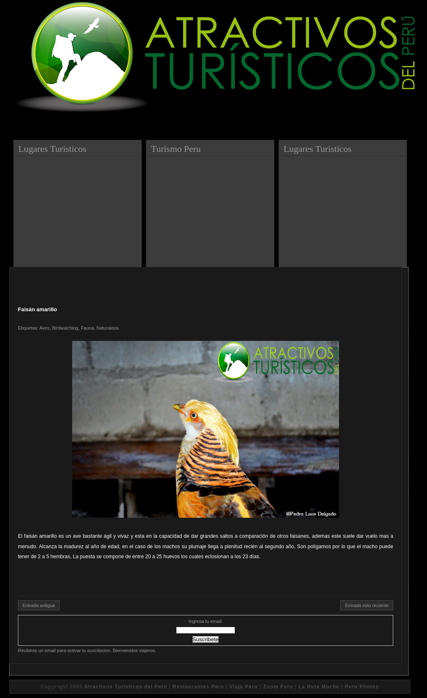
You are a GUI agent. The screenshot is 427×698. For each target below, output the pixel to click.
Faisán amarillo (37, 309)
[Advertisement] (78, 208)
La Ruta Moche (319, 687)
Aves (44, 327)
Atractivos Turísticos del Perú (125, 687)
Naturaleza (107, 327)
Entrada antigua (39, 605)
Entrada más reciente (367, 605)
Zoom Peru (278, 687)
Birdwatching (65, 327)
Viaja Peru (243, 687)
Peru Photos (362, 687)
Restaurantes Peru (198, 687)
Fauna (87, 327)
